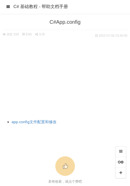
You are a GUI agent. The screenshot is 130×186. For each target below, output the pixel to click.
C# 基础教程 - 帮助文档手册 (40, 6)
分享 (40, 34)
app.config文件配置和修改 (34, 122)
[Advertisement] (65, 77)
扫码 (27, 34)
